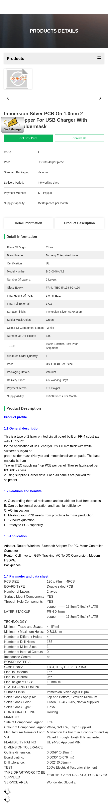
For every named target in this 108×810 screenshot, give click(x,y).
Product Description (79, 223)
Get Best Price (32, 138)
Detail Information (28, 223)
